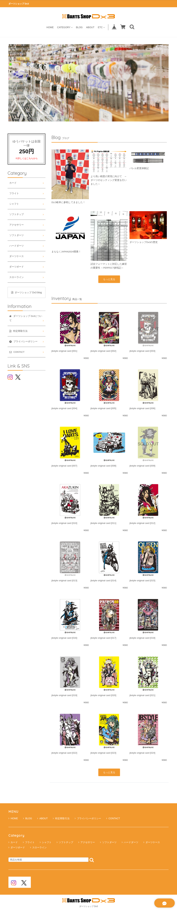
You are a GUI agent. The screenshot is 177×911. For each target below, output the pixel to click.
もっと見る (109, 279)
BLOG (79, 27)
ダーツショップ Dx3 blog (26, 292)
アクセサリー (16, 225)
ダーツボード (16, 266)
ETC (101, 27)
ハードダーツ (16, 246)
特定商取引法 (61, 818)
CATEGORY (64, 27)
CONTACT (113, 818)
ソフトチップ (16, 214)
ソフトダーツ (16, 235)
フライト (14, 193)
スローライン (16, 277)
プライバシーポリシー (88, 818)
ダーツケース (16, 256)
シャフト (14, 204)
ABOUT (90, 27)
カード (13, 183)
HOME (50, 27)
